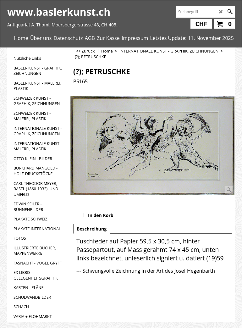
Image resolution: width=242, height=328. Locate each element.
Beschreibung (92, 229)
